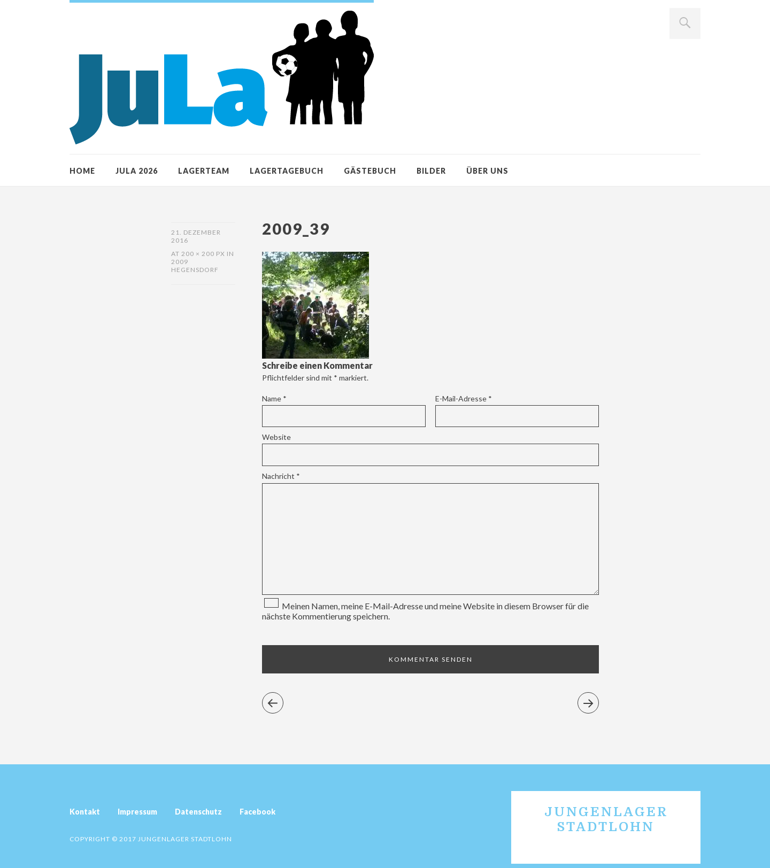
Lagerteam (203, 170)
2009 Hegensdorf (195, 266)
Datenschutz (198, 811)
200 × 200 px (203, 254)
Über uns (487, 170)
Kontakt (85, 811)
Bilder (431, 170)
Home (82, 170)
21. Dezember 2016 (196, 236)
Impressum (137, 811)
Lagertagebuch (287, 170)
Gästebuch (370, 170)
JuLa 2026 (137, 170)
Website (276, 436)
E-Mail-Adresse (463, 398)
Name (274, 398)
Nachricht (281, 475)
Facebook (257, 811)
